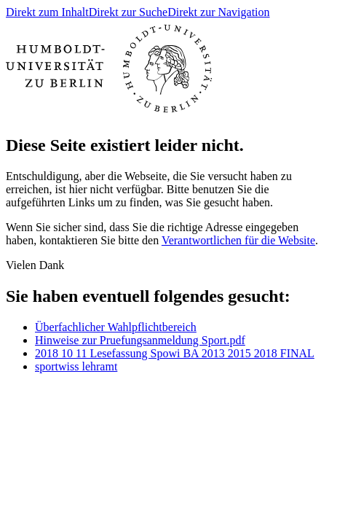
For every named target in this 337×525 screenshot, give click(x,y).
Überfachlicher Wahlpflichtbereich (116, 327)
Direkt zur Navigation (218, 12)
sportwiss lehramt (76, 366)
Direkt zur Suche (128, 12)
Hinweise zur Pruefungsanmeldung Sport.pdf (140, 340)
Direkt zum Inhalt (47, 12)
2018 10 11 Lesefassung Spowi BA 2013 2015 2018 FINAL (174, 353)
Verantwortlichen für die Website (238, 240)
